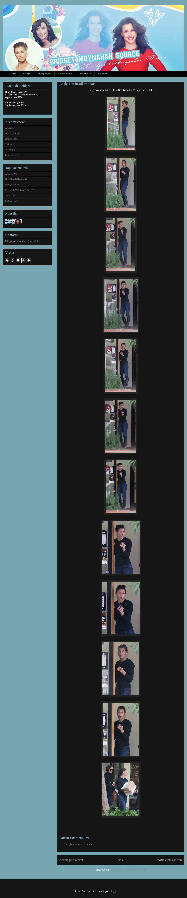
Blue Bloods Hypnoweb (16, 179)
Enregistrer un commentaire (78, 844)
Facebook (103, 73)
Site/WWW (85, 73)
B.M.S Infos (11, 133)
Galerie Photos (65, 73)
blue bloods (10, 155)
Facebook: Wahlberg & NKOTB (20, 190)
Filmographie (44, 73)
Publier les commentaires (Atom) (128, 869)
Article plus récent (71, 860)
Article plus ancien (170, 860)
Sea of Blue (10, 195)
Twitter (8, 144)
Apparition (10, 128)
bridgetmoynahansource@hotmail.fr (22, 241)
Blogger (113, 891)
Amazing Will (11, 174)
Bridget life (10, 139)
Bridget (26, 73)
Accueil (12, 73)
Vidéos (8, 149)
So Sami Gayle (12, 201)
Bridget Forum (12, 184)
